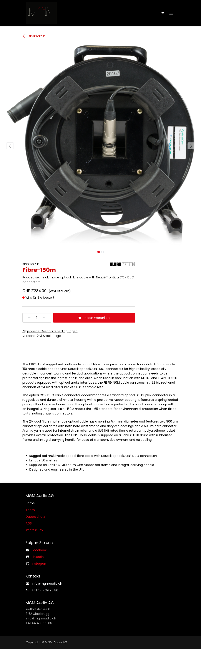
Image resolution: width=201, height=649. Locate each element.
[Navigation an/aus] (171, 13)
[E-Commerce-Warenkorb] (162, 13)
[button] (10, 145)
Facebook (39, 550)
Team (30, 510)
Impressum (34, 530)
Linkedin (38, 557)
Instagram (39, 563)
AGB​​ (29, 523)
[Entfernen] (28, 317)
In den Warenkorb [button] (94, 318)
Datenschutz (35, 516)
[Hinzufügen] (45, 317)
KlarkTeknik (33, 36)
